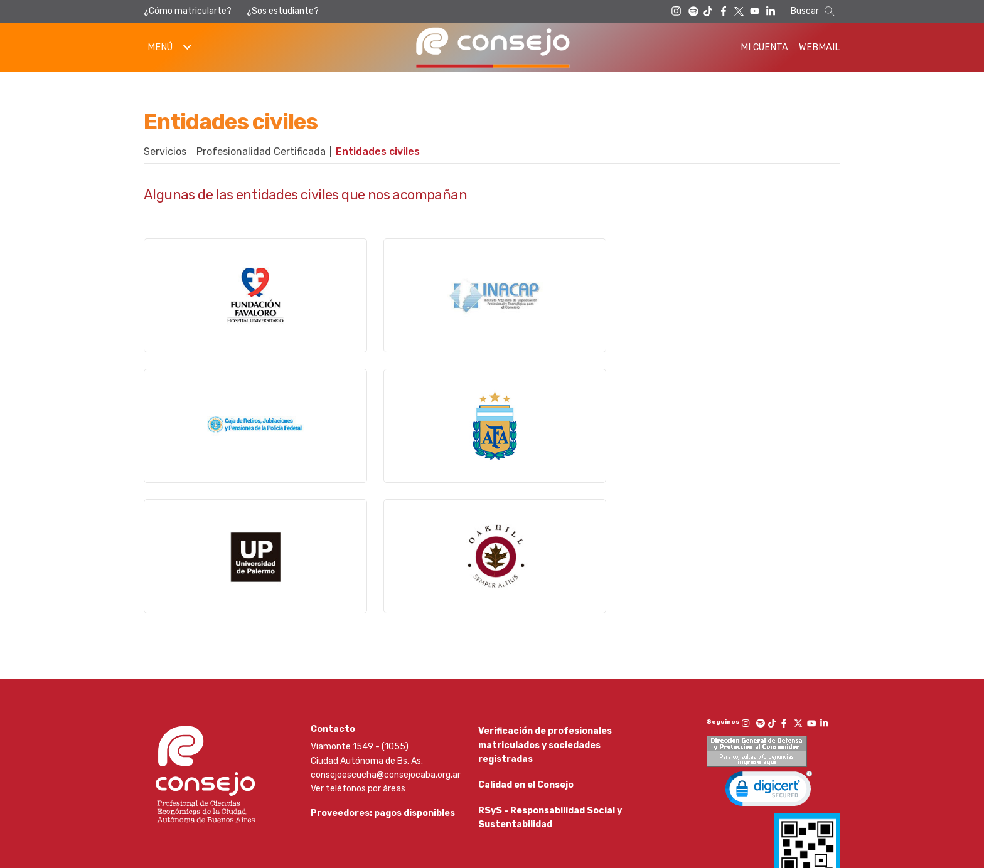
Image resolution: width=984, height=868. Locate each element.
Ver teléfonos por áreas (358, 678)
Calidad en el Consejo (526, 680)
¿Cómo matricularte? (188, 11)
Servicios (165, 151)
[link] (769, 681)
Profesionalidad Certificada (261, 151)
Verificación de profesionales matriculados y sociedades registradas (545, 634)
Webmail (819, 47)
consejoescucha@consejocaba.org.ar (386, 664)
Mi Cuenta (764, 47)
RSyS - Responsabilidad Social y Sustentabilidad (550, 719)
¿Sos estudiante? (283, 11)
